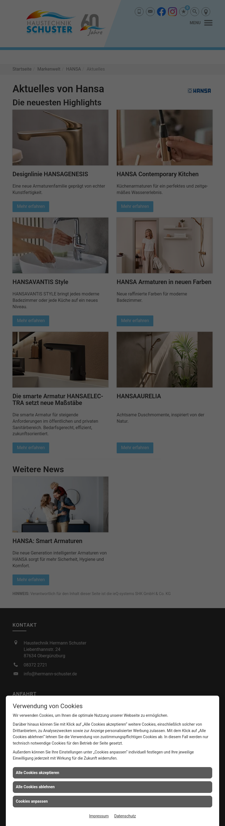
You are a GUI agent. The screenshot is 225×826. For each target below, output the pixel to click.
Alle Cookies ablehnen (35, 787)
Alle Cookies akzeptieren (37, 772)
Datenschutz (125, 816)
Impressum (99, 816)
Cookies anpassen (32, 801)
